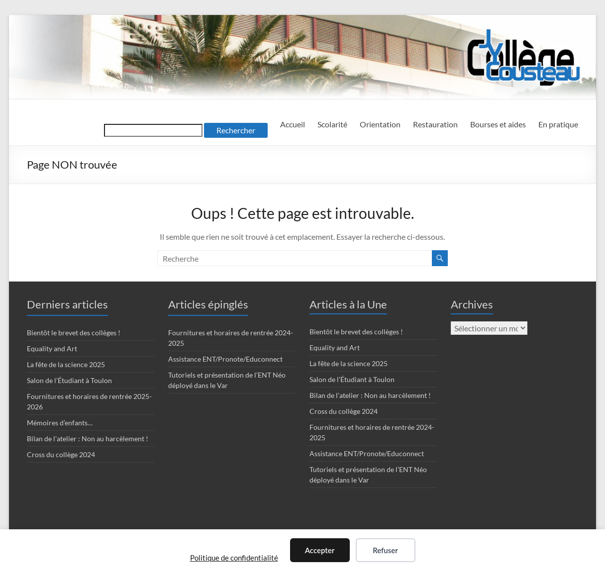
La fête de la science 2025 (66, 364)
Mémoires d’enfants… (60, 422)
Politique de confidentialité (234, 557)
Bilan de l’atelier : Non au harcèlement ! (87, 438)
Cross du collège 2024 (61, 454)
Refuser (385, 550)
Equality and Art (52, 348)
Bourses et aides (498, 124)
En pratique (558, 124)
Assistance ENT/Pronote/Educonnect (225, 359)
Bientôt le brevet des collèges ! (73, 332)
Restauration (435, 124)
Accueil (292, 124)
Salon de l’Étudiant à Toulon (69, 380)
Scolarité (332, 124)
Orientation (380, 124)
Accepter (319, 550)
